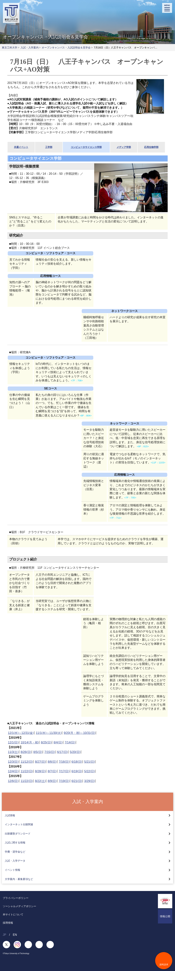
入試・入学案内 (30, 47)
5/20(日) (75, 752)
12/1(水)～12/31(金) (21, 732)
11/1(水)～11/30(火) (49, 732)
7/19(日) (64, 781)
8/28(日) (40, 771)
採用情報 (8, 922)
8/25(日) (46, 742)
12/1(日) (13, 742)
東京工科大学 (9, 47)
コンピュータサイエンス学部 (86, 147)
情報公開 (165, 916)
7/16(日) (64, 761)
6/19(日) (76, 771)
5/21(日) (89, 761)
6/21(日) (76, 781)
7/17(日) (64, 771)
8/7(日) (52, 771)
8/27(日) (40, 761)
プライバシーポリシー (15, 897)
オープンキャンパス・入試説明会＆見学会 (66, 47)
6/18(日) (76, 761)
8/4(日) (58, 742)
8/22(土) (40, 781)
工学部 (48, 147)
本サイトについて (13, 914)
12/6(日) (13, 781)
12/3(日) (13, 761)
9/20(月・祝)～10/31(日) (79, 732)
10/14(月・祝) (30, 742)
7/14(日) (70, 742)
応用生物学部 (151, 147)
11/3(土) (13, 752)
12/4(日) (13, 771)
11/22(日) (27, 771)
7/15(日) (49, 752)
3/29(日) (89, 781)
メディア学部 (124, 147)
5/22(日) (89, 771)
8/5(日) (37, 752)
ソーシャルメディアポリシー (19, 906)
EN (15, 934)
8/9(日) (52, 781)
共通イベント (21, 147)
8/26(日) (26, 752)
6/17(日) (62, 752)
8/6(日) (52, 761)
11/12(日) (27, 761)
